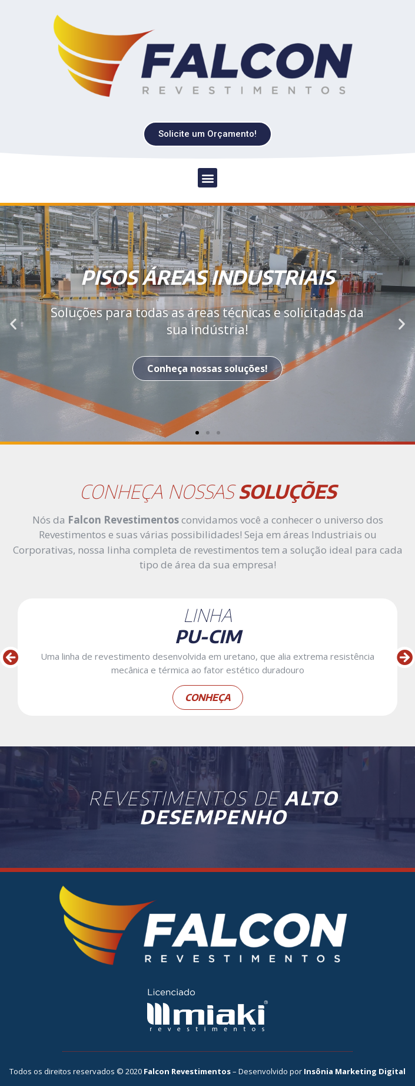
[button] (207, 134)
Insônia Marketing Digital (355, 1071)
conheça (208, 697)
